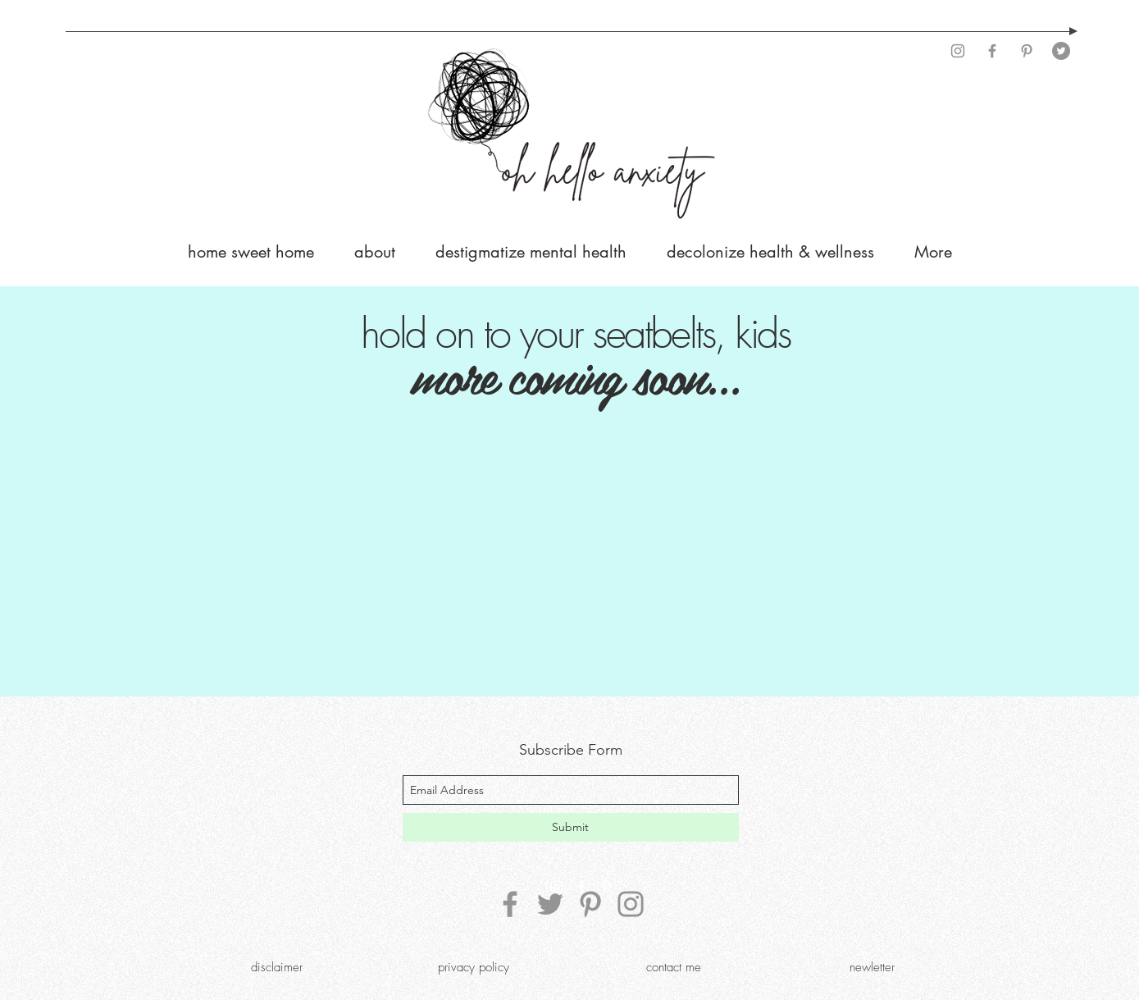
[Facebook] (992, 51)
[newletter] (872, 967)
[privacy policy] (474, 967)
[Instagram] (958, 51)
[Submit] (571, 827)
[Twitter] (1061, 51)
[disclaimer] (277, 967)
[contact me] (674, 967)
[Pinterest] (1027, 51)
